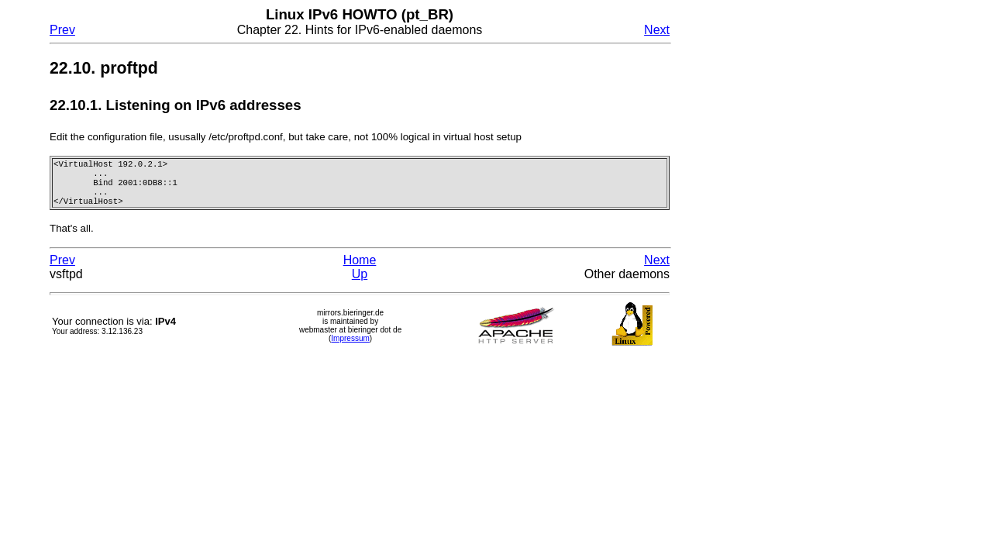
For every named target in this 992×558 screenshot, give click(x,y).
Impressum (350, 346)
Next (657, 29)
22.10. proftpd (104, 68)
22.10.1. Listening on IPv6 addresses (175, 105)
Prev (62, 29)
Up (359, 281)
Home (360, 267)
